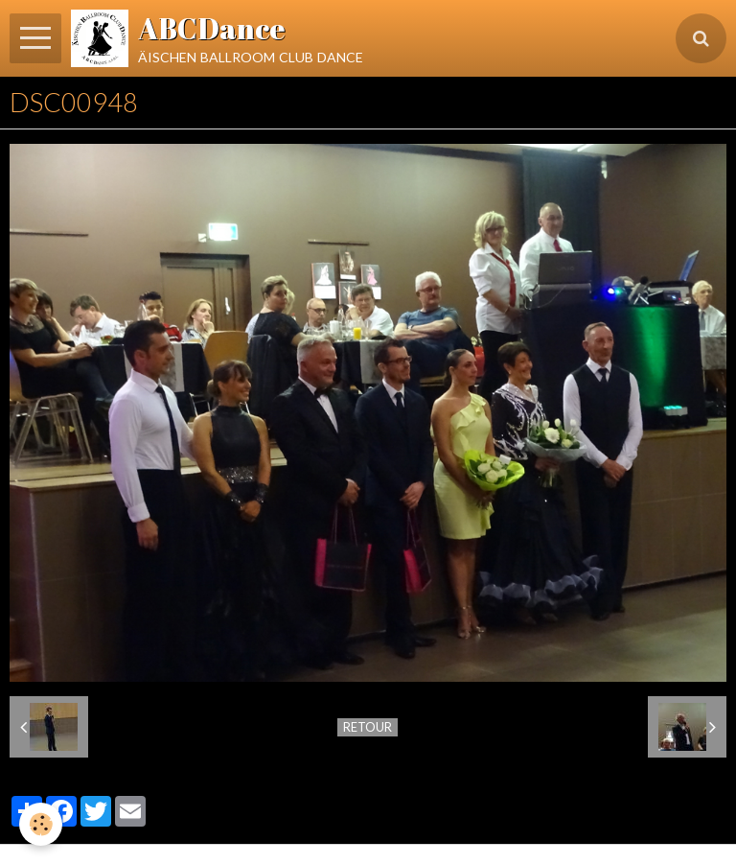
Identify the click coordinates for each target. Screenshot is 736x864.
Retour (367, 727)
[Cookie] (40, 824)
